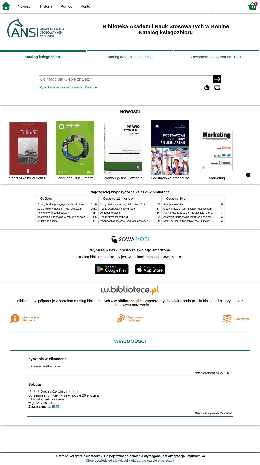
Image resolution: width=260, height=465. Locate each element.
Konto (85, 6)
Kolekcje (91, 87)
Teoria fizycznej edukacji (114, 217)
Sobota (34, 384)
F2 (235, 6)
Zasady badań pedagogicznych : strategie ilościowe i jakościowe (73, 204)
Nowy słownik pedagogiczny (53, 212)
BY (203, 6)
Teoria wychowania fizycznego (117, 208)
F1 (223, 6)
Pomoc (66, 6)
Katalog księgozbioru (42, 57)
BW (182, 6)
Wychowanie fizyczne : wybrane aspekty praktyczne (129, 221)
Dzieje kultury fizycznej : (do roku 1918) (59, 208)
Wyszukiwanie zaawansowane (61, 87)
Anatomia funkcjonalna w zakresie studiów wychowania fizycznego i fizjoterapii (81, 217)
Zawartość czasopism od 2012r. (216, 57)
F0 (214, 6)
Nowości (24, 6)
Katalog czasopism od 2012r (130, 57)
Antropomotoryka (110, 212)
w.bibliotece (126, 301)
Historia (46, 6)
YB (192, 6)
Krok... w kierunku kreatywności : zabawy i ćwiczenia (193, 221)
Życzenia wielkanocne (47, 359)
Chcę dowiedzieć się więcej (107, 460)
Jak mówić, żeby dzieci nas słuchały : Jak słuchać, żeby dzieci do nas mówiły (207, 212)
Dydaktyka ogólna (47, 221)
